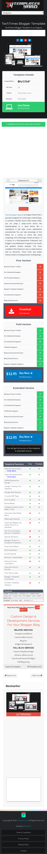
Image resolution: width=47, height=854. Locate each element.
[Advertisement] (24, 33)
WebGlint (27, 826)
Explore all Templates (13, 666)
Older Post (37, 675)
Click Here (11, 470)
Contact (23, 850)
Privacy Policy (23, 838)
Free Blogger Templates (15, 802)
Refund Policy (23, 844)
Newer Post (10, 675)
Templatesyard (34, 666)
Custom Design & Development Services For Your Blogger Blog (23, 620)
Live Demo (23, 209)
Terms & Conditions (23, 832)
